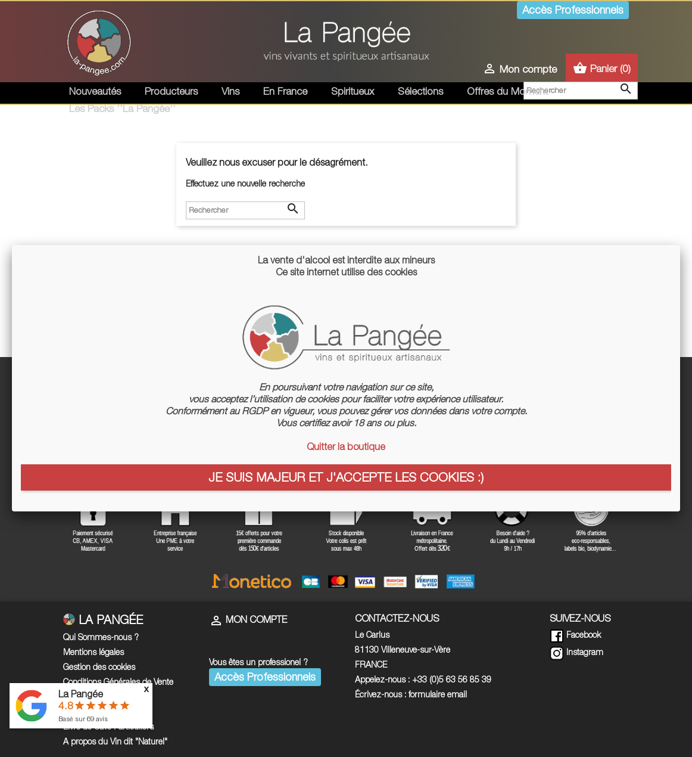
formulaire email (438, 694)
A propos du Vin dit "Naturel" (115, 741)
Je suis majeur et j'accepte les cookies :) (346, 477)
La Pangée (80, 693)
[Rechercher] (245, 210)
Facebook (575, 634)
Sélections (420, 91)
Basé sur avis (83, 718)
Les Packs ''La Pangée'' (122, 108)
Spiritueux (352, 91)
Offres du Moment (507, 91)
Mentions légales (93, 652)
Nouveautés (95, 91)
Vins (230, 91)
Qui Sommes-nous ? (101, 637)
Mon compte (248, 619)
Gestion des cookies (99, 667)
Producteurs (171, 91)
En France (285, 91)
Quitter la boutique (346, 446)
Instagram (576, 652)
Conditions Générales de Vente (118, 682)
